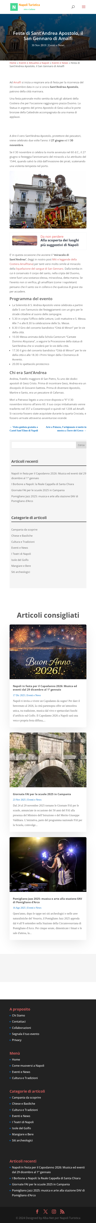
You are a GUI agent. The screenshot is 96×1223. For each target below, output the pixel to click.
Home (13, 62)
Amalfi (17, 82)
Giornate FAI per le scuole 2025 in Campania (38, 490)
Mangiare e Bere (21, 565)
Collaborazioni (21, 1028)
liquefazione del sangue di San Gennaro (39, 268)
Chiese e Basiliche (22, 535)
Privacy (16, 1040)
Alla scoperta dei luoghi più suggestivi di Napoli (60, 242)
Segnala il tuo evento (25, 1034)
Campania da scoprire (24, 529)
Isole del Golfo (20, 560)
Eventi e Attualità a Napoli (34, 62)
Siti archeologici (20, 572)
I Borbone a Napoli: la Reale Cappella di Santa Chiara (42, 484)
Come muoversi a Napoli (28, 1066)
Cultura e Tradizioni (23, 541)
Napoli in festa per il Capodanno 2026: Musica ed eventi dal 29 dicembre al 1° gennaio (45, 687)
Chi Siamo (18, 1015)
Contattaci (19, 1021)
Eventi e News (56, 45)
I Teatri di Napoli (21, 553)
